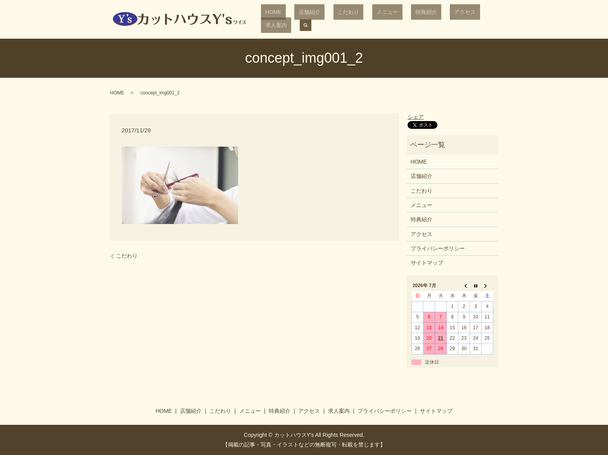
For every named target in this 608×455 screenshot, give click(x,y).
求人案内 (462, 19)
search (488, 19)
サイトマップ (427, 263)
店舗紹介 (310, 19)
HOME (283, 19)
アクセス (432, 19)
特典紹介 (402, 19)
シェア (416, 117)
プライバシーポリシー (438, 248)
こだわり (341, 19)
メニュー (371, 19)
